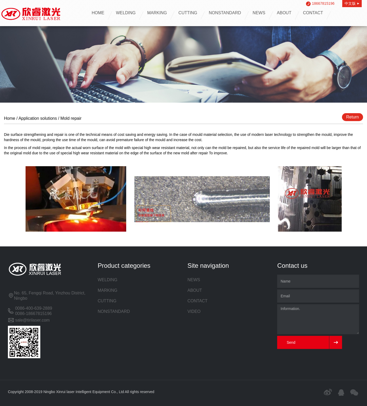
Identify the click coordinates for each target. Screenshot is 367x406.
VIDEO (194, 311)
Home (9, 118)
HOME (98, 13)
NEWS (259, 13)
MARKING (157, 13)
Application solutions (37, 118)
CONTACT (313, 13)
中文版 (352, 3)
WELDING (126, 13)
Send (291, 342)
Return (352, 117)
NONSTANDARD (225, 13)
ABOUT (284, 13)
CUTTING (187, 13)
